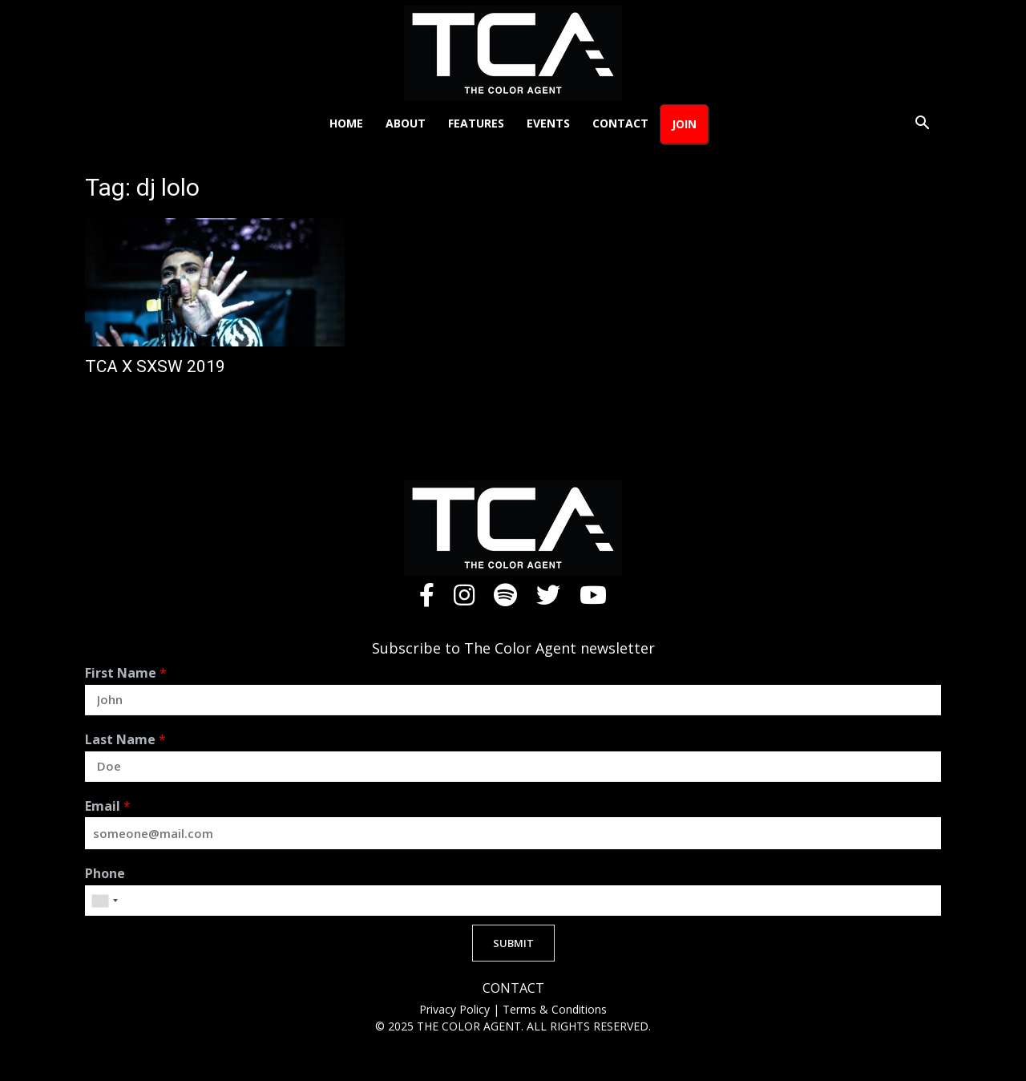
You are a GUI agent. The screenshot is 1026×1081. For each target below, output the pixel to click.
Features (476, 123)
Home (346, 123)
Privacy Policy (456, 1009)
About (406, 123)
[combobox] (104, 900)
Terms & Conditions (555, 1009)
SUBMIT (513, 943)
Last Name (125, 739)
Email (108, 806)
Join (684, 124)
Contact (620, 123)
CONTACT (513, 988)
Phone (105, 873)
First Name (126, 673)
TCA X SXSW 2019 (155, 366)
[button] (922, 124)
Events (548, 123)
